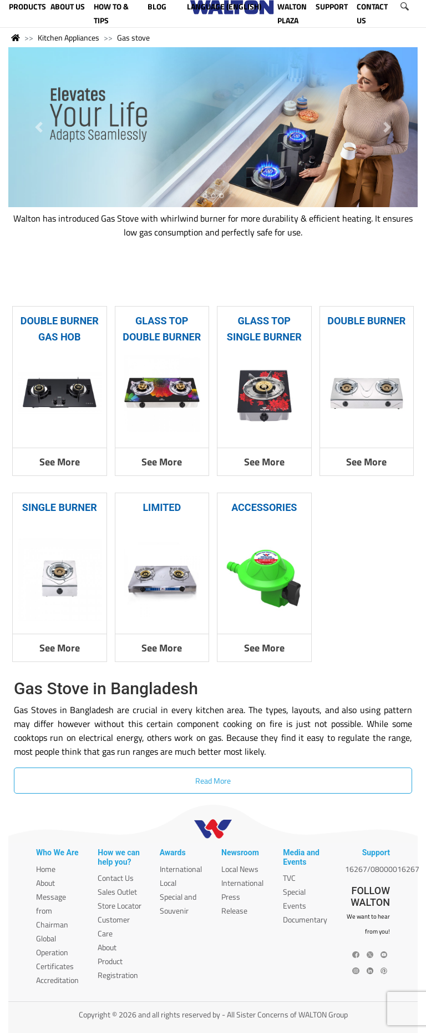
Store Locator (119, 905)
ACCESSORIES (264, 507)
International (181, 869)
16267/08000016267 (382, 869)
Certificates (55, 966)
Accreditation (57, 980)
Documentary (305, 919)
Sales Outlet (117, 891)
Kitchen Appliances (68, 37)
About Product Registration (118, 961)
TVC (289, 878)
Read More (213, 780)
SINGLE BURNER (59, 507)
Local (168, 883)
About (45, 883)
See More (59, 461)
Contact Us (116, 878)
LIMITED (162, 507)
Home (45, 869)
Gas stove (133, 37)
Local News (239, 869)
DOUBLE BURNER (366, 321)
